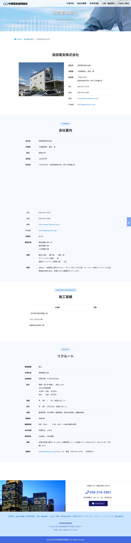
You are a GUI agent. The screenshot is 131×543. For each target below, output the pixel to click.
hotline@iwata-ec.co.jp (86, 104)
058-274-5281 (70, 529)
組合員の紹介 (29, 39)
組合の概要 (81, 3)
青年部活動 (94, 3)
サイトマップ (108, 516)
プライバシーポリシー (93, 516)
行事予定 (70, 3)
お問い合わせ (78, 516)
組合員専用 (119, 516)
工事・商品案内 (108, 3)
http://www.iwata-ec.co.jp (87, 98)
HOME (18, 39)
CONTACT (98, 503)
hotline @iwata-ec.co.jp (48, 451)
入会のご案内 (123, 3)
